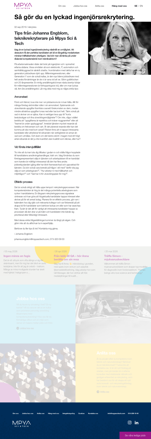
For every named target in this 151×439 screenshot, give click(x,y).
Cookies (81, 413)
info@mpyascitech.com (116, 413)
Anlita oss (99, 5)
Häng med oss (119, 5)
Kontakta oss (93, 413)
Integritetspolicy (69, 413)
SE (135, 5)
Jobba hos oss (80, 5)
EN (141, 5)
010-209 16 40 (133, 413)
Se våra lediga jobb (135, 435)
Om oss (62, 5)
